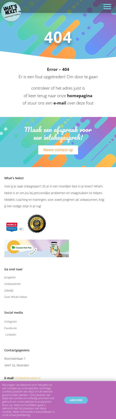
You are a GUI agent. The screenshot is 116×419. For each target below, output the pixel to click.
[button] (107, 6)
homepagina (79, 95)
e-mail (59, 103)
